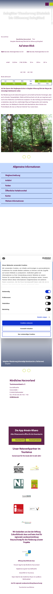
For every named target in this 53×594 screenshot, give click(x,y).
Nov (39, 83)
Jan (5, 81)
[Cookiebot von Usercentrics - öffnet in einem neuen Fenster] (42, 258)
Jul (5, 83)
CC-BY (51, 23)
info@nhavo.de (14, 397)
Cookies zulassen (26, 323)
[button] (32, 4)
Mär (22, 81)
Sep (22, 83)
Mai (39, 81)
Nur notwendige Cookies (26, 334)
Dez (47, 83)
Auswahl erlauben (26, 328)
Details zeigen (42, 317)
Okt (31, 83)
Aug (14, 83)
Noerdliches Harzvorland (23, 39)
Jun (48, 81)
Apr (31, 81)
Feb (14, 81)
